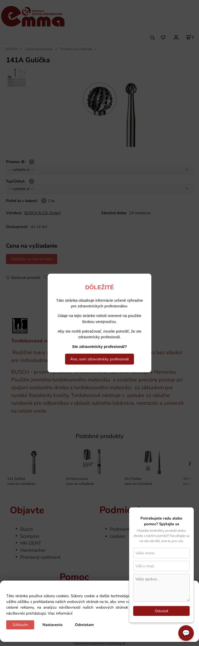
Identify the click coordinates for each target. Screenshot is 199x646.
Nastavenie (52, 624)
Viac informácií (60, 613)
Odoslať (161, 611)
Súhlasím (20, 624)
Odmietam (84, 624)
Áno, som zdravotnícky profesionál (99, 359)
